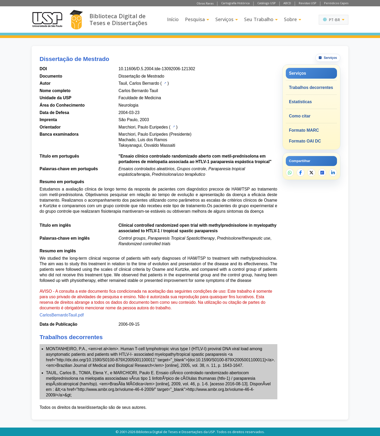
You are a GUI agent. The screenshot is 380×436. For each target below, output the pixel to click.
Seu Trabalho (261, 19)
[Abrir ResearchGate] (322, 173)
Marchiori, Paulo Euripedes (143, 127)
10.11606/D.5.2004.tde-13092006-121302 (156, 69)
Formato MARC (304, 130)
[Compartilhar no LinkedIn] (333, 173)
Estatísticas (300, 101)
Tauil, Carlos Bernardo (138, 83)
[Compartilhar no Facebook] (301, 173)
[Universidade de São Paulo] (47, 19)
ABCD (287, 3)
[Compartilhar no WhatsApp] (290, 173)
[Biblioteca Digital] (76, 20)
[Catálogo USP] (164, 83)
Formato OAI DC (305, 141)
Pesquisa (197, 19)
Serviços (226, 19)
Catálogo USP (266, 3)
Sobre (292, 19)
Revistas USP (307, 3)
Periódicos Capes (336, 3)
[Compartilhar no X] (311, 173)
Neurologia (128, 105)
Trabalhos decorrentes (311, 87)
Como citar (299, 116)
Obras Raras (205, 3)
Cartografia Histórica (235, 3)
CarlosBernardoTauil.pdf (62, 315)
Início (173, 19)
